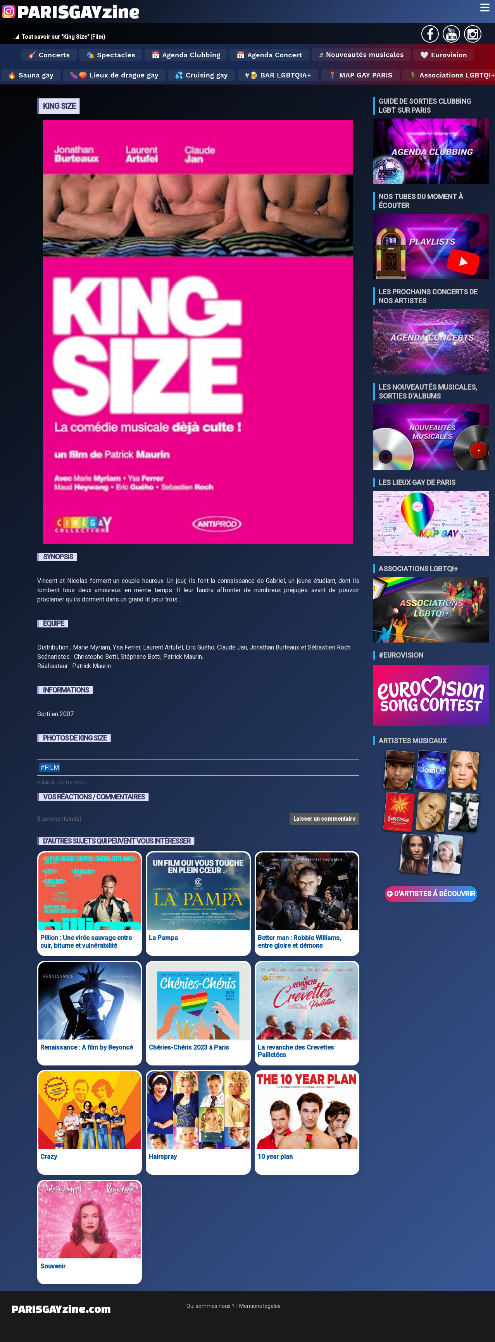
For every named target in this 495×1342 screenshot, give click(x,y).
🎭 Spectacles (110, 55)
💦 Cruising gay (201, 75)
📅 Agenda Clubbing (186, 55)
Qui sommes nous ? (210, 1306)
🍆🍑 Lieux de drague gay (114, 75)
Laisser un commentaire (324, 819)
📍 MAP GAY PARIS (360, 75)
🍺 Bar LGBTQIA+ (280, 75)
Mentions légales (260, 1306)
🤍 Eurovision (443, 55)
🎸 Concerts (49, 55)
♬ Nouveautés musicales (361, 54)
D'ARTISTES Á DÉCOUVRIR (431, 894)
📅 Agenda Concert (269, 55)
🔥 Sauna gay (30, 75)
